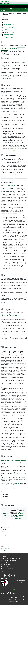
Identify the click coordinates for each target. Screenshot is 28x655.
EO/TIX (10, 599)
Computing (3, 539)
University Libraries (5, 3)
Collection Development (6, 537)
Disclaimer (6, 599)
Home (2, 5)
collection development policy (13, 146)
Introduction (7, 22)
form (2, 175)
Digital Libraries (4, 543)
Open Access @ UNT (11, 78)
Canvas (6, 596)
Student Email (11, 596)
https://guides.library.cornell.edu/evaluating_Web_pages (14, 469)
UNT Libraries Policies (5, 527)
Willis (4, 558)
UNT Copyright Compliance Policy (9, 315)
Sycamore (9, 558)
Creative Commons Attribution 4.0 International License (16, 516)
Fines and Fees (4, 531)
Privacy (13, 599)
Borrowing (3, 529)
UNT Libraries (20, 513)
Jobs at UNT (14, 597)
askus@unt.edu (6, 564)
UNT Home (17, 601)
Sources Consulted (8, 34)
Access (5, 29)
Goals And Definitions (9, 24)
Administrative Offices (5, 548)
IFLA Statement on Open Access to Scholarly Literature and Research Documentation (13, 48)
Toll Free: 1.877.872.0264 (9, 569)
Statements (3, 550)
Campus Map (24, 596)
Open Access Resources (15, 483)
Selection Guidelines (9, 27)
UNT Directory (18, 596)
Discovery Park (17, 558)
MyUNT (2, 596)
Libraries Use (4, 535)
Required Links (12, 601)
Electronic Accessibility (19, 599)
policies (5, 5)
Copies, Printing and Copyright (7, 541)
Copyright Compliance (9, 30)
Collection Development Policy (9, 185)
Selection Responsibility (9, 25)
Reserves (3, 533)
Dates (5, 35)
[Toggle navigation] (26, 1)
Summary (6, 21)
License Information (9, 37)
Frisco (23, 558)
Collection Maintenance (9, 32)
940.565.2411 (6, 566)
